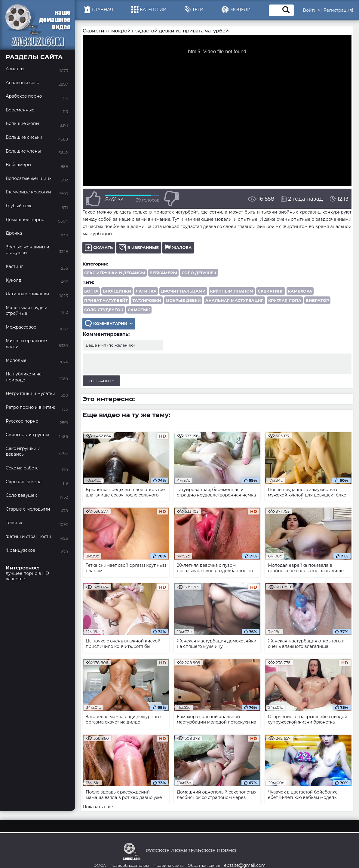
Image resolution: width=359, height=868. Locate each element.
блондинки (117, 291)
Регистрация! (338, 10)
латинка (146, 291)
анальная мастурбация (234, 300)
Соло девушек (199, 272)
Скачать (99, 247)
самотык (139, 309)
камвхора (300, 291)
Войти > (311, 10)
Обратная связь (204, 865)
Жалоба (178, 247)
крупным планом (231, 291)
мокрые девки (183, 300)
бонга (91, 291)
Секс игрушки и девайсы (114, 272)
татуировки (146, 300)
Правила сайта (168, 865)
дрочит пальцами (183, 291)
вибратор (317, 300)
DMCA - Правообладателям (121, 865)
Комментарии (109, 323)
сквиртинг (270, 291)
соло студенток (103, 309)
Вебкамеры (163, 272)
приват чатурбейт (106, 300)
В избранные (139, 247)
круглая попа (284, 300)
